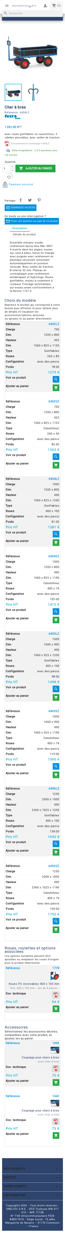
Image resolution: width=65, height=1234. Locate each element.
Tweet (29, 200)
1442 (55, 1043)
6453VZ (54, 401)
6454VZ (54, 556)
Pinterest (39, 200)
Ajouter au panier (35, 168)
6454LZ (54, 479)
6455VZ (54, 711)
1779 (55, 968)
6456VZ (54, 866)
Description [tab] (19, 228)
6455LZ (54, 633)
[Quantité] (6, 168)
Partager (20, 200)
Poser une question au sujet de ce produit (32, 221)
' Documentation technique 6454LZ (30, 143)
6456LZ (54, 788)
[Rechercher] (32, 13)
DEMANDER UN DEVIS (20, 208)
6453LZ (54, 324)
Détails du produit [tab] (24, 234)
